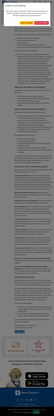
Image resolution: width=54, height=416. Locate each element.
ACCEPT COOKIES (26, 23)
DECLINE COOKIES (42, 23)
